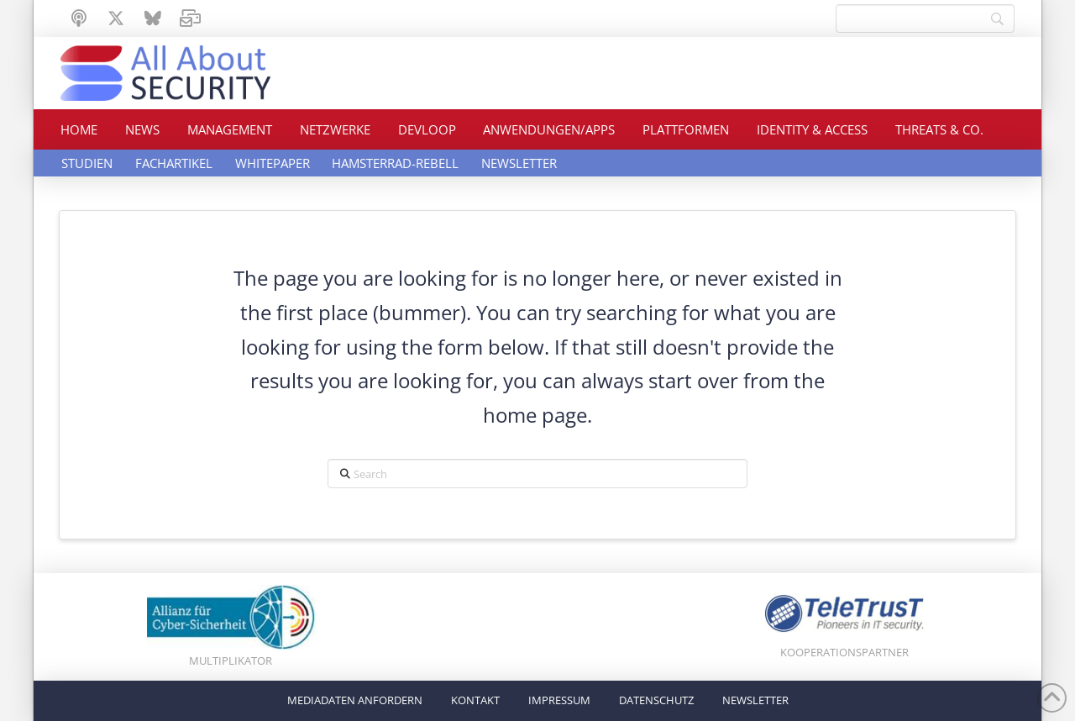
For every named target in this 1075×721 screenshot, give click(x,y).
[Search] (925, 18)
